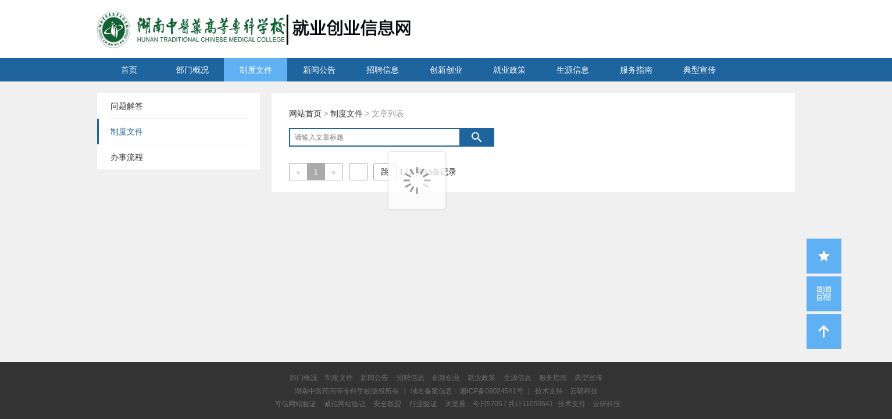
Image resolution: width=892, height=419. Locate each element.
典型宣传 (699, 69)
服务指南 (636, 69)
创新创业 (446, 69)
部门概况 (192, 69)
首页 (129, 69)
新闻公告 (319, 69)
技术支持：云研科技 (589, 404)
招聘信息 (382, 69)
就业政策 (509, 69)
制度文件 (256, 69)
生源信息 (572, 69)
